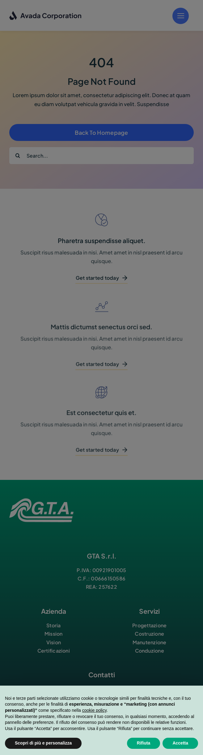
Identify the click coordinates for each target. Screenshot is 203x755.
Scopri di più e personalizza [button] (43, 743)
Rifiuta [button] (143, 743)
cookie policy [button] (94, 710)
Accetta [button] (180, 743)
